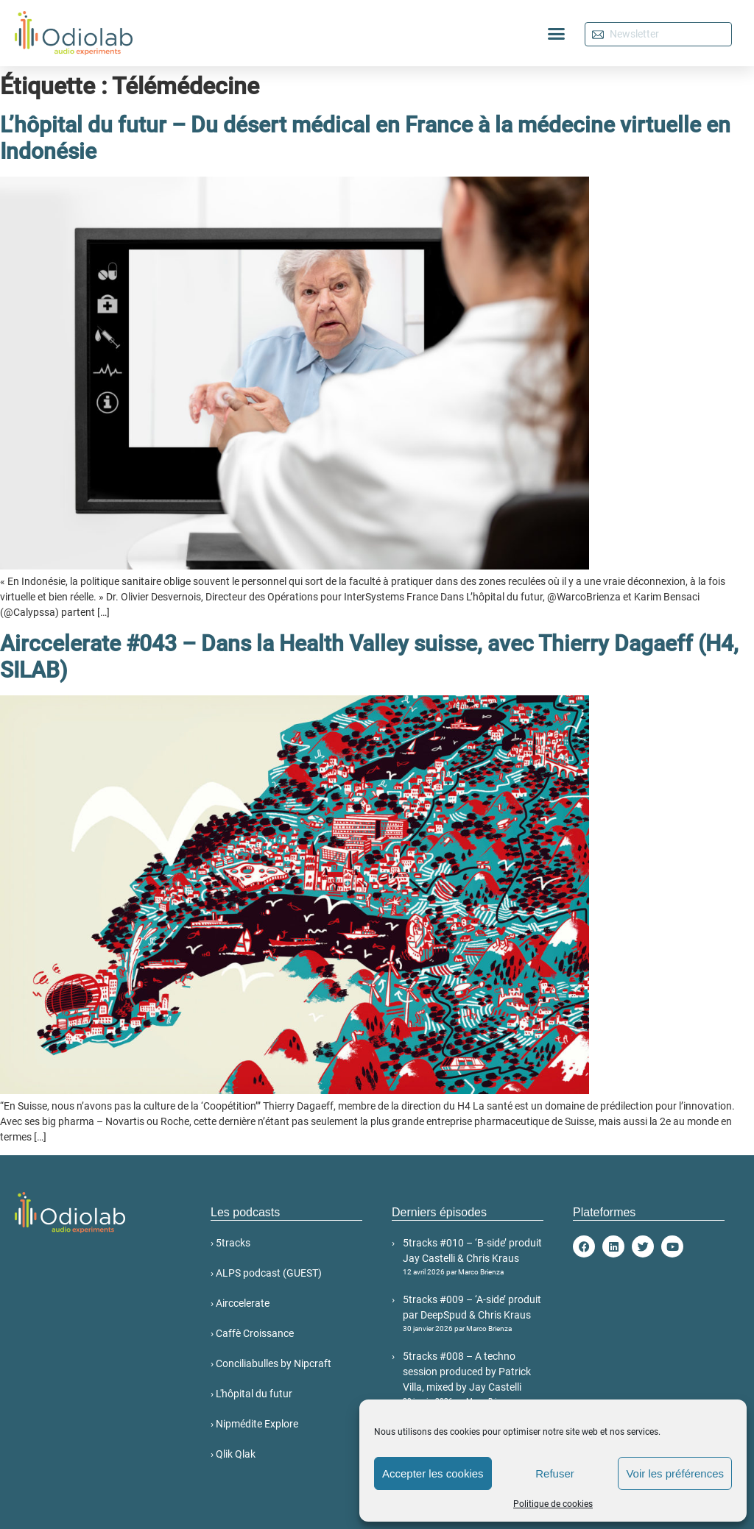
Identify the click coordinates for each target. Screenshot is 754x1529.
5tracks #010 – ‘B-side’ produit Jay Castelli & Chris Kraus (473, 1257)
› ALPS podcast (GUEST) (266, 1273)
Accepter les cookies (433, 1473)
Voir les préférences (675, 1473)
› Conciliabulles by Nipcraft (271, 1363)
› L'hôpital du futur (251, 1393)
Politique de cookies (553, 1504)
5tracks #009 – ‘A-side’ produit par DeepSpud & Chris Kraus (473, 1314)
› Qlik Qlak (233, 1454)
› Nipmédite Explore (254, 1424)
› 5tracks (230, 1243)
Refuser (554, 1473)
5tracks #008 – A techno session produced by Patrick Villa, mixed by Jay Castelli (473, 1378)
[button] (557, 33)
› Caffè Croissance (252, 1333)
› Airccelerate (240, 1303)
